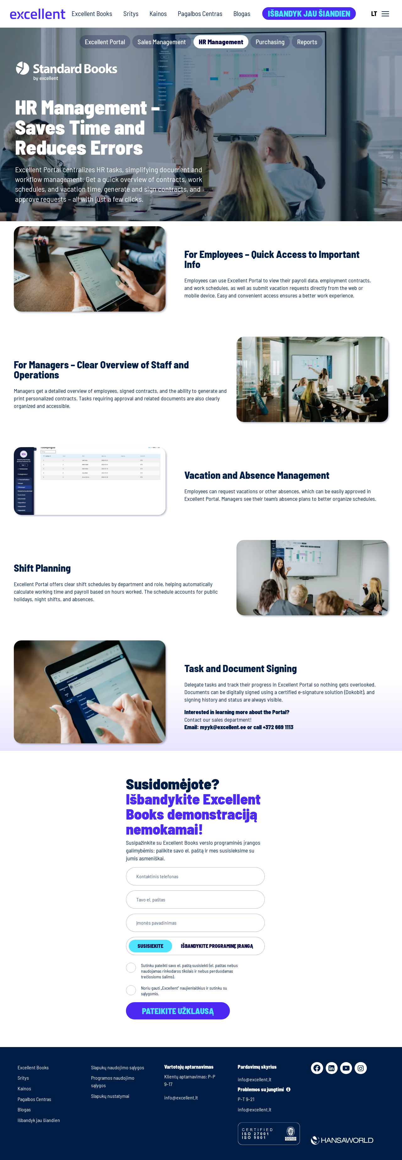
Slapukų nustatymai (110, 1096)
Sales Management (162, 41)
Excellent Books (92, 13)
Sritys (131, 13)
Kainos (158, 13)
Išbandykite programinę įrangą (217, 946)
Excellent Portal (105, 41)
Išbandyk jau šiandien (309, 13)
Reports (307, 41)
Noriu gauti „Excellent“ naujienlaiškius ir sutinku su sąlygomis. (184, 990)
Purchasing (270, 41)
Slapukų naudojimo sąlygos (117, 1067)
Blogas (241, 13)
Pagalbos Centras (200, 13)
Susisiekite (150, 946)
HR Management (221, 41)
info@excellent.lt (181, 1097)
